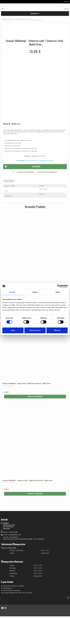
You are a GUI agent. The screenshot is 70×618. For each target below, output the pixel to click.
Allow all (57, 330)
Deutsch (65, 1)
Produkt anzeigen (35, 396)
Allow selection (35, 330)
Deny (13, 330)
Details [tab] (35, 292)
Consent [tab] (12, 292)
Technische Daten (9, 181)
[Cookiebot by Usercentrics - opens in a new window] (59, 286)
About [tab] (58, 292)
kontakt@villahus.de (14, 535)
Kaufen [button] (21, 166)
